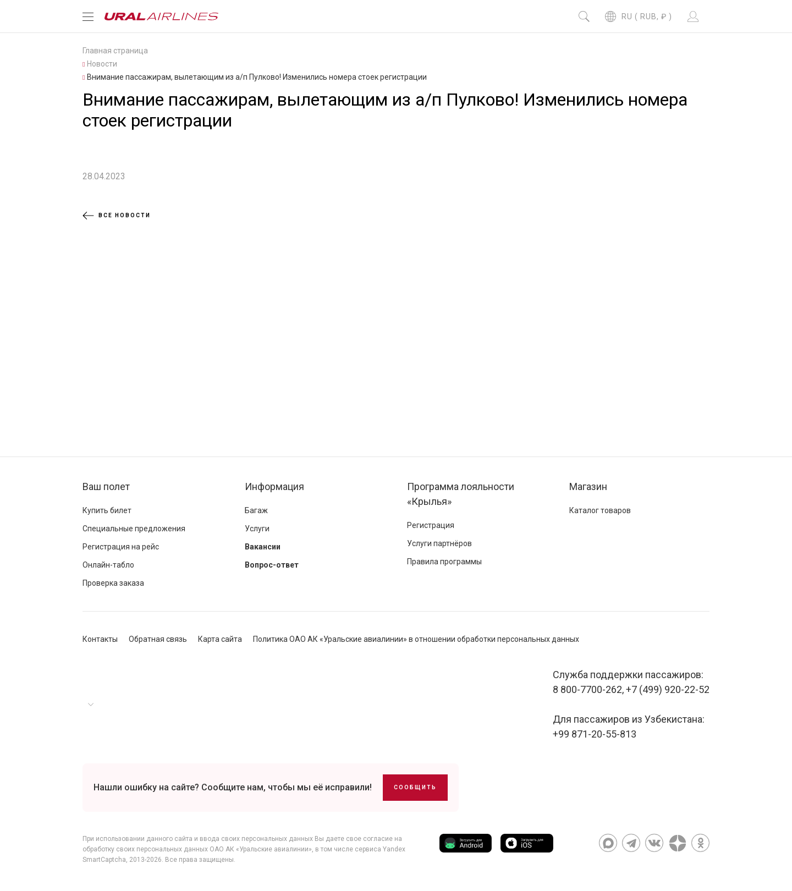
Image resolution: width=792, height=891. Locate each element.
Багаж (256, 510)
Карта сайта (220, 639)
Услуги (257, 528)
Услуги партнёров (439, 543)
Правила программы (444, 561)
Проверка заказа (113, 583)
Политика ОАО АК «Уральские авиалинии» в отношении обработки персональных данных (416, 639)
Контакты (100, 639)
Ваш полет (106, 486)
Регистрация (430, 525)
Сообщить (415, 787)
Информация (274, 486)
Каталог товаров (600, 510)
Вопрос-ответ (272, 564)
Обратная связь (158, 639)
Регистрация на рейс (120, 546)
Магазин (588, 486)
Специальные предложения (133, 528)
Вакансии (262, 546)
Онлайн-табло (108, 564)
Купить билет (106, 510)
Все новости (116, 215)
